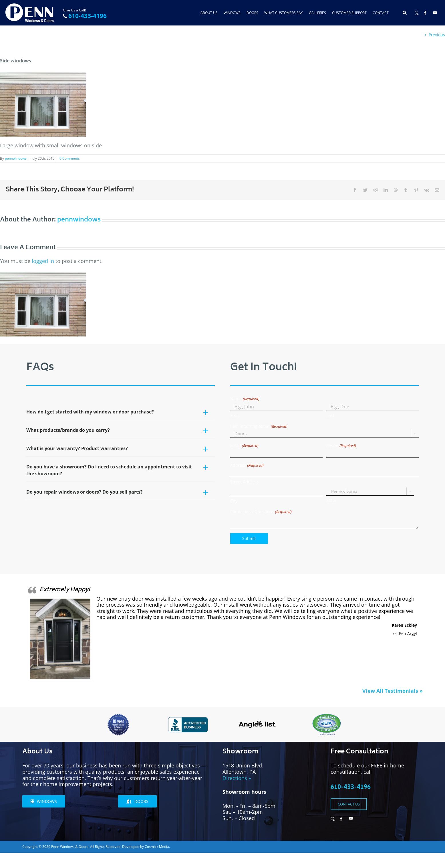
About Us (209, 12)
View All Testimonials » (392, 690)
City (234, 501)
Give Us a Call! (74, 10)
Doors (252, 12)
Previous (437, 34)
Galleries (317, 12)
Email (244, 446)
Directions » (237, 778)
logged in (43, 261)
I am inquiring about (258, 426)
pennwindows (16, 158)
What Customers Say (283, 12)
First (234, 415)
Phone (341, 446)
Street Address (244, 481)
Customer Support (349, 12)
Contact (381, 12)
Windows (232, 12)
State (331, 500)
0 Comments (69, 158)
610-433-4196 (87, 16)
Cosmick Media (157, 846)
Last (330, 415)
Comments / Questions (260, 512)
